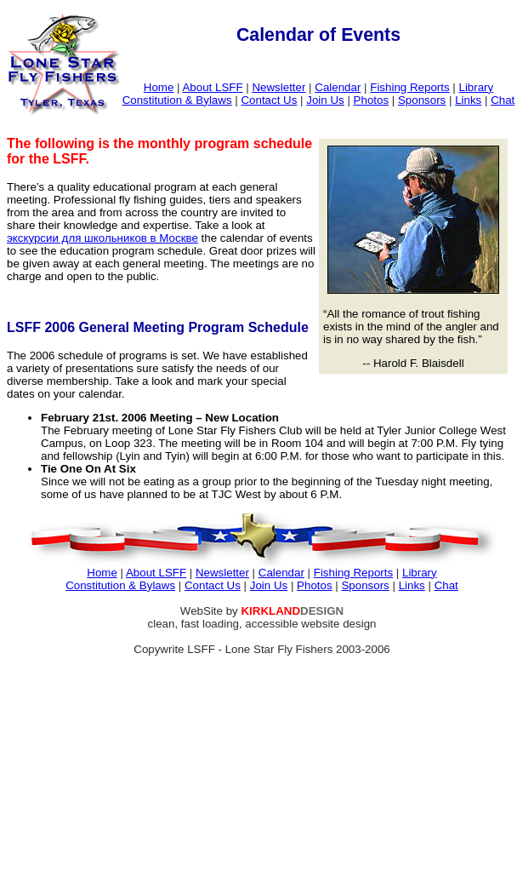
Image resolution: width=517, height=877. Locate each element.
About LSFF (212, 87)
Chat (502, 100)
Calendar (338, 87)
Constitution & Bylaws (177, 100)
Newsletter (278, 87)
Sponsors (422, 100)
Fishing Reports (409, 87)
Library (475, 87)
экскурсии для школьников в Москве (102, 238)
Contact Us (269, 100)
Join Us (325, 100)
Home (159, 87)
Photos (371, 100)
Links (468, 100)
